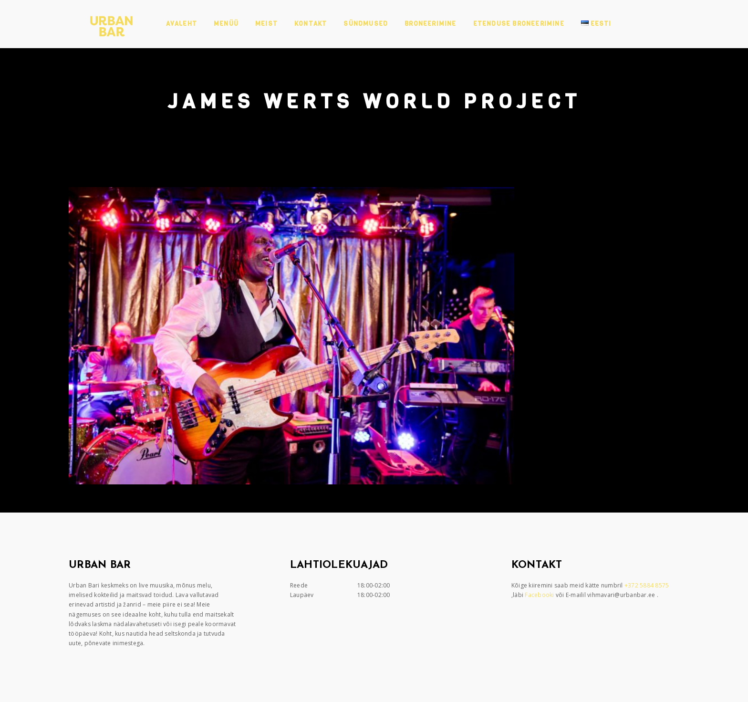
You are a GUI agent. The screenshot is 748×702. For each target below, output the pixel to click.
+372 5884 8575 (647, 585)
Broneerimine (430, 24)
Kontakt (310, 24)
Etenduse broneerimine (518, 24)
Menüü (226, 24)
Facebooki (540, 595)
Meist (266, 24)
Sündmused (365, 24)
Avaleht (181, 24)
